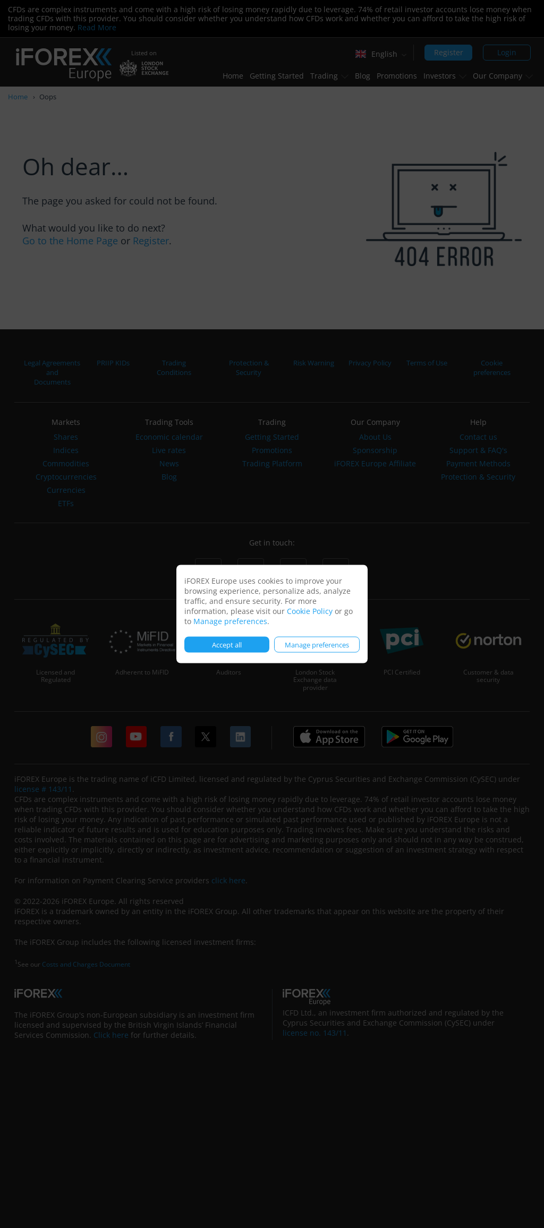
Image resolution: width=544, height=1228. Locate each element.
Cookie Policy (310, 611)
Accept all (227, 644)
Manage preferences (230, 621)
